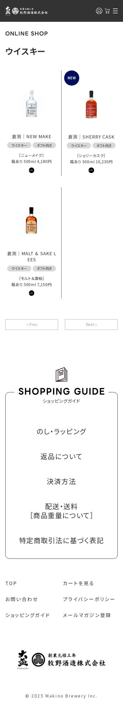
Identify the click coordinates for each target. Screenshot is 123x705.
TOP (11, 583)
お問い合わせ (21, 598)
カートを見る (79, 583)
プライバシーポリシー (89, 598)
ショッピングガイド (27, 614)
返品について (61, 456)
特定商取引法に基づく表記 (61, 540)
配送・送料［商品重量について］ (61, 511)
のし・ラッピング (61, 431)
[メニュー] (115, 11)
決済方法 (61, 481)
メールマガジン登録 (87, 614)
